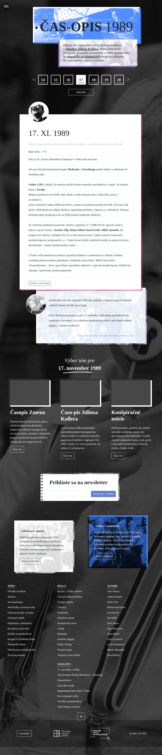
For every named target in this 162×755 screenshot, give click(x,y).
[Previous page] (34, 79)
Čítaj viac (17, 449)
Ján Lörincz (113, 623)
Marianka (62, 633)
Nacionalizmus (15, 602)
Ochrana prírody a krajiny (21, 612)
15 (55, 81)
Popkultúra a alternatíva (20, 623)
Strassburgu (88, 169)
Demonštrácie (64, 680)
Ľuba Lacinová (114, 639)
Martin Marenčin (115, 649)
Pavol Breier (113, 655)
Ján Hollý (112, 618)
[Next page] (128, 79)
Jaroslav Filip (61, 230)
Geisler (32, 184)
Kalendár (81, 92)
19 (106, 81)
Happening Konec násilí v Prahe (73, 690)
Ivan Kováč (113, 612)
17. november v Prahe (68, 669)
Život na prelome (16, 655)
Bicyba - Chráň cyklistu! (69, 591)
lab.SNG (142, 733)
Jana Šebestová (114, 628)
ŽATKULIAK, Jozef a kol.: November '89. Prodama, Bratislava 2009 (105, 336)
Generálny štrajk (65, 685)
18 (93, 81)
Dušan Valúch (77, 230)
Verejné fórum (64, 649)
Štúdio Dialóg (64, 644)
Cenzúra (61, 607)
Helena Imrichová (116, 607)
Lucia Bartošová (115, 644)
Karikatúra (62, 612)
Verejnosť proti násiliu (68, 655)
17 (81, 81)
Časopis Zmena (27, 412)
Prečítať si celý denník (40, 283)
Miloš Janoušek (110, 230)
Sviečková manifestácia (69, 701)
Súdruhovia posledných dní (21, 649)
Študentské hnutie (17, 644)
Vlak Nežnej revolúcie (68, 706)
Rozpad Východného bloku (21, 639)
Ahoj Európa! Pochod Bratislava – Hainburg (80, 675)
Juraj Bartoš (113, 633)
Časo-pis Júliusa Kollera (69, 596)
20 (119, 81)
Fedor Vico (112, 602)
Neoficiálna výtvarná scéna (21, 607)
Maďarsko (73, 169)
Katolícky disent (65, 618)
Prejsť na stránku (104, 556)
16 (68, 81)
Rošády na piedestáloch (19, 633)
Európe (41, 189)
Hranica (12, 596)
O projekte (24, 733)
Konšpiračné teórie (67, 623)
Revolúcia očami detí (18, 628)
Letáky (60, 628)
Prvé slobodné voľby (68, 696)
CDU (40, 184)
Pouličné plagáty (65, 639)
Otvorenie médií (16, 618)
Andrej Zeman (114, 596)
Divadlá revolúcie (17, 591)
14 (43, 81)
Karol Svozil (93, 230)
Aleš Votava (113, 591)
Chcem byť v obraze (103, 494)
